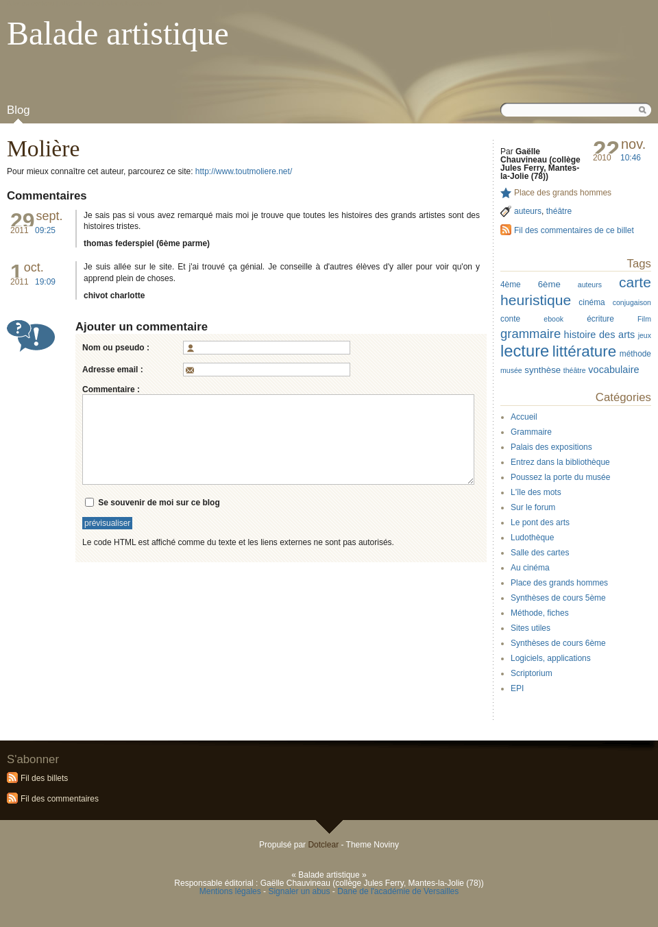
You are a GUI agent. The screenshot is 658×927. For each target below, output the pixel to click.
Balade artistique (118, 33)
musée (511, 370)
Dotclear (323, 845)
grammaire (530, 333)
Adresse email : (112, 369)
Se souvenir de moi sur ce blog (158, 502)
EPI (517, 688)
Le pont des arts (540, 522)
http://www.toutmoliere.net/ (243, 171)
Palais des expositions (551, 447)
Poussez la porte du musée (560, 477)
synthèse (542, 370)
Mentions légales (230, 891)
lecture (524, 350)
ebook (553, 319)
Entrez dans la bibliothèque (560, 462)
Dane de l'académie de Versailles (398, 891)
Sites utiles (530, 628)
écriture (600, 319)
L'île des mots (536, 492)
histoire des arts (599, 334)
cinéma (591, 302)
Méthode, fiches (540, 613)
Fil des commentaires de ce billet (574, 230)
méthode (635, 354)
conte (510, 319)
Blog (18, 110)
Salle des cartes (540, 552)
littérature (584, 351)
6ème (549, 284)
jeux (644, 335)
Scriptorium (531, 673)
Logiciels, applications (551, 658)
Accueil (524, 417)
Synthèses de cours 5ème (558, 598)
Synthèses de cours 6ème (558, 643)
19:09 (45, 282)
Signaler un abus (299, 891)
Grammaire (531, 432)
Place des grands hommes (562, 192)
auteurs (527, 211)
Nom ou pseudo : (115, 348)
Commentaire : (111, 389)
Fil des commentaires (60, 799)
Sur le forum (533, 507)
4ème (510, 284)
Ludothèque (532, 537)
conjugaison (632, 302)
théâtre (559, 211)
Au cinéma (530, 568)
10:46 (630, 157)
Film (644, 319)
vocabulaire (613, 369)
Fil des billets (44, 778)
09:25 (45, 230)
